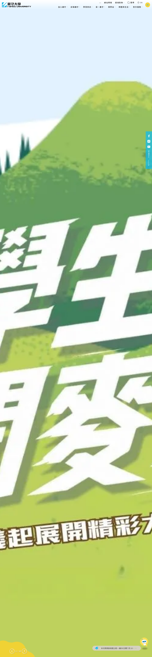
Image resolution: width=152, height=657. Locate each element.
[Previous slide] (12, 651)
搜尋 (130, 2)
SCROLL (149, 158)
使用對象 (119, 2)
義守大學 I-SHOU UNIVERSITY (16, 4)
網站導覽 (108, 2)
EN (140, 2)
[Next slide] (24, 651)
